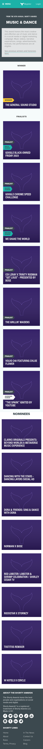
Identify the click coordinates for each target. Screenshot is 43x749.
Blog (25, 744)
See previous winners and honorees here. (20, 52)
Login (38, 4)
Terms (5, 744)
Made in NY (8, 711)
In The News (28, 733)
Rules (5, 740)
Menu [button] (6, 4)
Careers (26, 740)
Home (5, 733)
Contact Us (28, 736)
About (5, 736)
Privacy (12, 744)
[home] (21, 4)
